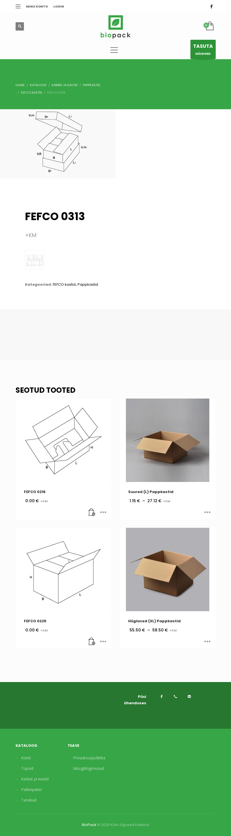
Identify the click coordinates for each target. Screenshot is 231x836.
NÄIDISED (203, 51)
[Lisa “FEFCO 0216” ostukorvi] (92, 512)
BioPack (89, 824)
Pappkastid (88, 284)
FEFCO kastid (64, 284)
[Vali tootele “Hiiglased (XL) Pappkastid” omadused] (207, 642)
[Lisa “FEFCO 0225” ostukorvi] (92, 642)
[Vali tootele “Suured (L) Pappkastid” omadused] (207, 512)
